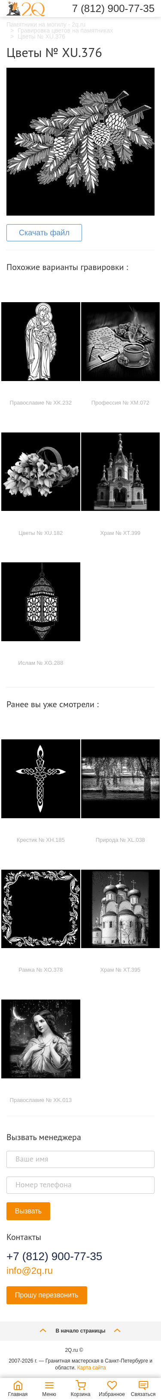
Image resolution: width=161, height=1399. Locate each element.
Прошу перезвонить (47, 1295)
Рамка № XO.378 (40, 970)
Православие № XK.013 (41, 1100)
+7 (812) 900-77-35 (54, 1256)
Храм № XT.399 (120, 533)
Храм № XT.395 (120, 970)
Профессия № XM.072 (120, 402)
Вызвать (28, 1211)
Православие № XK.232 (41, 402)
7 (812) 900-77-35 (113, 8)
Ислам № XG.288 (40, 663)
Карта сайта (91, 1368)
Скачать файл (44, 232)
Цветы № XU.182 (40, 533)
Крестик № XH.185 (41, 840)
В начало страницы (80, 1330)
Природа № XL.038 (120, 840)
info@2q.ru (29, 1270)
